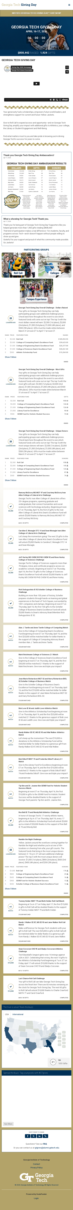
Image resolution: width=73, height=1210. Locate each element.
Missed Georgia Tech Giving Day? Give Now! (36, 13)
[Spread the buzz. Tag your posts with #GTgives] (36, 1099)
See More (8, 1124)
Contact (36, 1164)
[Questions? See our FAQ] (45, 1143)
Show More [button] (10, 357)
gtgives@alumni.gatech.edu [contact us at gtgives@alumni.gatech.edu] (47, 1148)
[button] (45, 1136)
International (17, 1014)
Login (36, 1198)
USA (7, 1014)
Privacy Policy (37, 1167)
